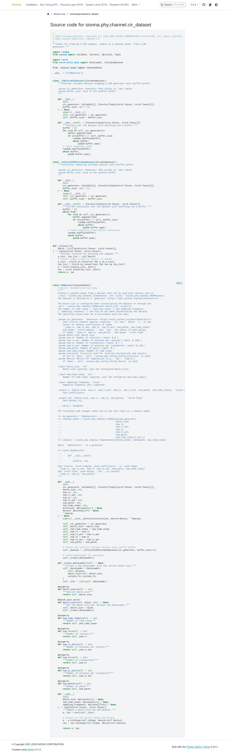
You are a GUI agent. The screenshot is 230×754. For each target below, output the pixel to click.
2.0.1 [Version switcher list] (193, 4)
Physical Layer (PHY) (71, 4)
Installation (32, 4)
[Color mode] (216, 4)
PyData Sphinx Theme (198, 747)
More (135, 4)
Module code (59, 14)
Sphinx (31, 749)
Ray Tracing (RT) (49, 4)
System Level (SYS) (96, 4)
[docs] (179, 283)
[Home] (48, 14)
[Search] (173, 5)
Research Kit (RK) (119, 4)
